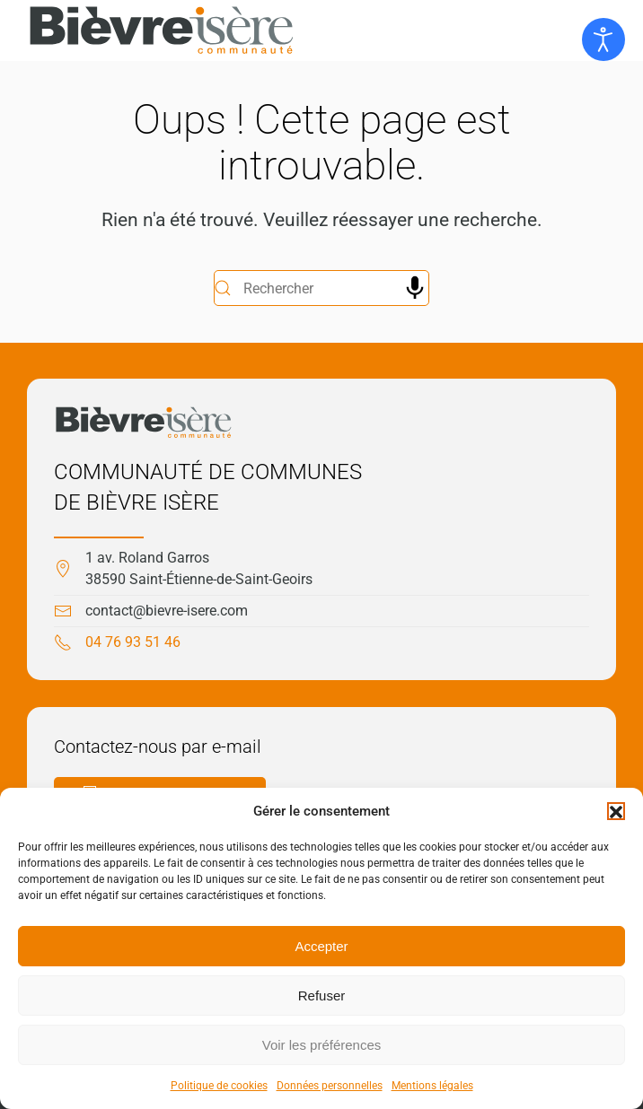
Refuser (322, 995)
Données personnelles (330, 1085)
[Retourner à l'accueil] (161, 30)
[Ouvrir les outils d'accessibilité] (603, 39)
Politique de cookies (219, 1085)
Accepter (321, 946)
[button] (616, 811)
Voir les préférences (322, 1044)
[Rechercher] (321, 288)
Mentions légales (432, 1085)
